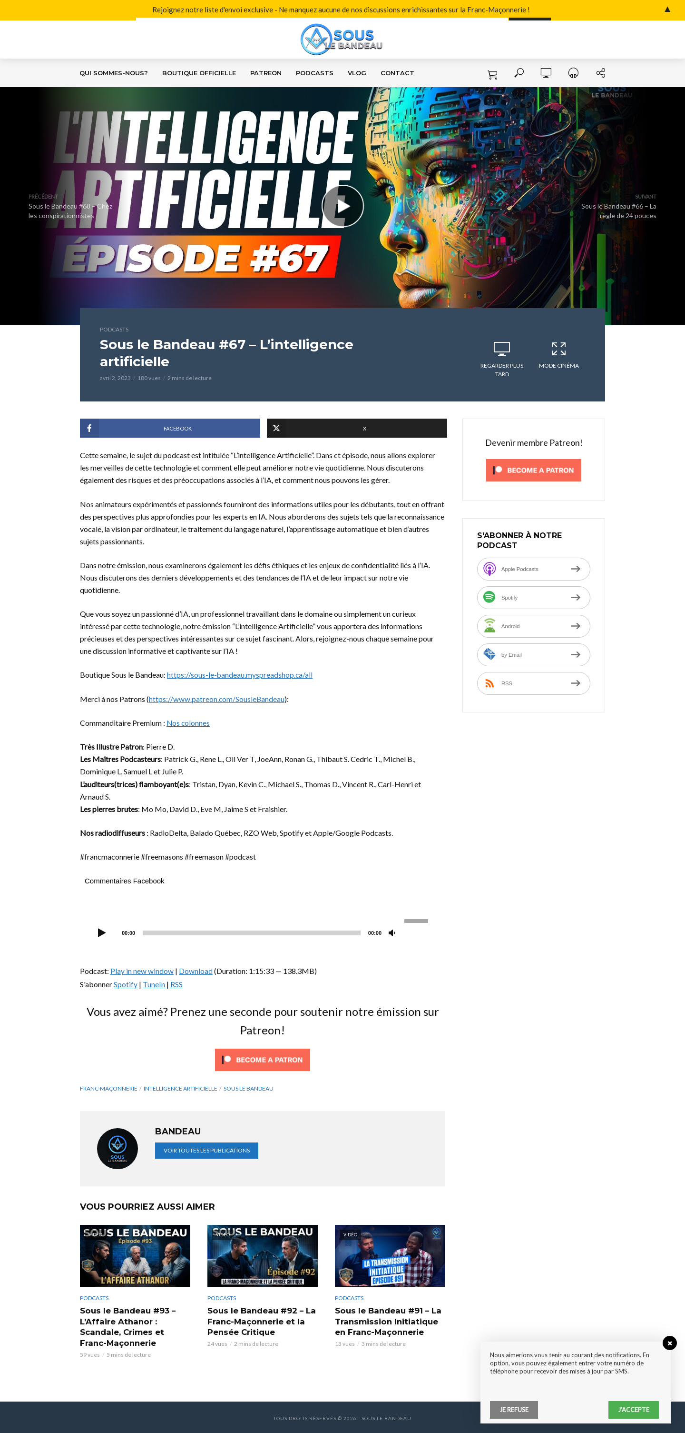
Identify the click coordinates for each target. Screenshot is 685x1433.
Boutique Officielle (199, 73)
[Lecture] (101, 933)
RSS (176, 983)
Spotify (125, 983)
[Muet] (392, 933)
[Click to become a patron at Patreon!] (262, 1058)
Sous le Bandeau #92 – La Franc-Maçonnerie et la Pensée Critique (260, 1320)
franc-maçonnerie (108, 1088)
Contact (397, 73)
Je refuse (513, 1409)
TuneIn (154, 983)
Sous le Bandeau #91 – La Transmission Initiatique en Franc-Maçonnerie (387, 1320)
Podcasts (314, 73)
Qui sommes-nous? (113, 73)
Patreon (266, 73)
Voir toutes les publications (207, 1149)
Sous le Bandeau (249, 1088)
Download (196, 970)
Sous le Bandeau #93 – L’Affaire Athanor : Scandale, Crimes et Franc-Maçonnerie (135, 1325)
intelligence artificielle (180, 1088)
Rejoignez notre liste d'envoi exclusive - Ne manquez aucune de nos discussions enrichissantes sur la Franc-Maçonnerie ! (261, 10)
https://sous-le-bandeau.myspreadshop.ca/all (240, 674)
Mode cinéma (558, 355)
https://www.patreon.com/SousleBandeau (217, 698)
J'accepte (633, 1409)
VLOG (357, 73)
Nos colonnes (188, 722)
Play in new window (142, 970)
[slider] (252, 933)
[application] (262, 932)
